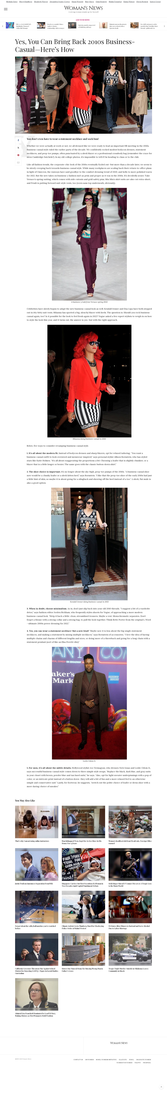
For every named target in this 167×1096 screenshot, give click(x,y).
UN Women (89, 1059)
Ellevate (123, 1059)
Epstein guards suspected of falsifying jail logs (86, 26)
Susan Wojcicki (77, 1)
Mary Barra (89, 1)
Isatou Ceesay (155, 1)
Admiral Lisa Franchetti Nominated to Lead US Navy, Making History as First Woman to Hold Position (35, 1014)
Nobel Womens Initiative (106, 1059)
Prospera (147, 1063)
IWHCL (131, 1059)
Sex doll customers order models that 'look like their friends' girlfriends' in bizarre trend (149, 26)
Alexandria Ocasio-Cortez (60, 1)
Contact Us (78, 1059)
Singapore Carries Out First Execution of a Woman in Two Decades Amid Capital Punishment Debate (82, 885)
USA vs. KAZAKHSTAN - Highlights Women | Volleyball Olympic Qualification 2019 (24, 26)
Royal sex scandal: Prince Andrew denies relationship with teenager (55, 26)
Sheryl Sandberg (25, 1)
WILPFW (138, 1063)
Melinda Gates (11, 1)
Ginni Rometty (101, 1)
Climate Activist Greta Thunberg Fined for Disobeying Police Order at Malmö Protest (83, 927)
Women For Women (124, 1063)
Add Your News (82, 20)
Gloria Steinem (142, 1)
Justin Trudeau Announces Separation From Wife (34, 884)
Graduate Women (143, 1059)
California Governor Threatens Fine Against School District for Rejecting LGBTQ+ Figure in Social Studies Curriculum (36, 971)
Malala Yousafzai (115, 1)
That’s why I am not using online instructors (32, 841)
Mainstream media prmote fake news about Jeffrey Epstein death (118, 26)
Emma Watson (128, 1)
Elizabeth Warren (41, 1)
